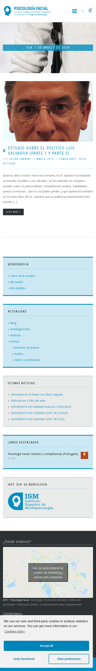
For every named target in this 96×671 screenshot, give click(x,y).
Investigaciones (20, 329)
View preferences (69, 658)
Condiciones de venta (52, 604)
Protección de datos (55, 600)
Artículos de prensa (26, 347)
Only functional (24, 658)
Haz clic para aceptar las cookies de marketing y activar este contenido (48, 572)
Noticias (9, 163)
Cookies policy (14, 631)
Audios (18, 354)
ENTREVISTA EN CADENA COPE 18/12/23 (38, 419)
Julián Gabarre (20, 159)
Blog (82, 159)
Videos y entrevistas (27, 360)
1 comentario (66, 159)
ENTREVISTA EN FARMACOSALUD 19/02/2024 (41, 407)
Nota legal (36, 600)
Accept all (46, 645)
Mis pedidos (18, 288)
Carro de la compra (22, 276)
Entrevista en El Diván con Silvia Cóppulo (37, 394)
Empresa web (74, 604)
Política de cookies (27, 604)
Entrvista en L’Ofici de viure (28, 400)
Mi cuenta (16, 282)
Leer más (12, 212)
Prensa (14, 341)
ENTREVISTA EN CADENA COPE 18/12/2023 (39, 413)
